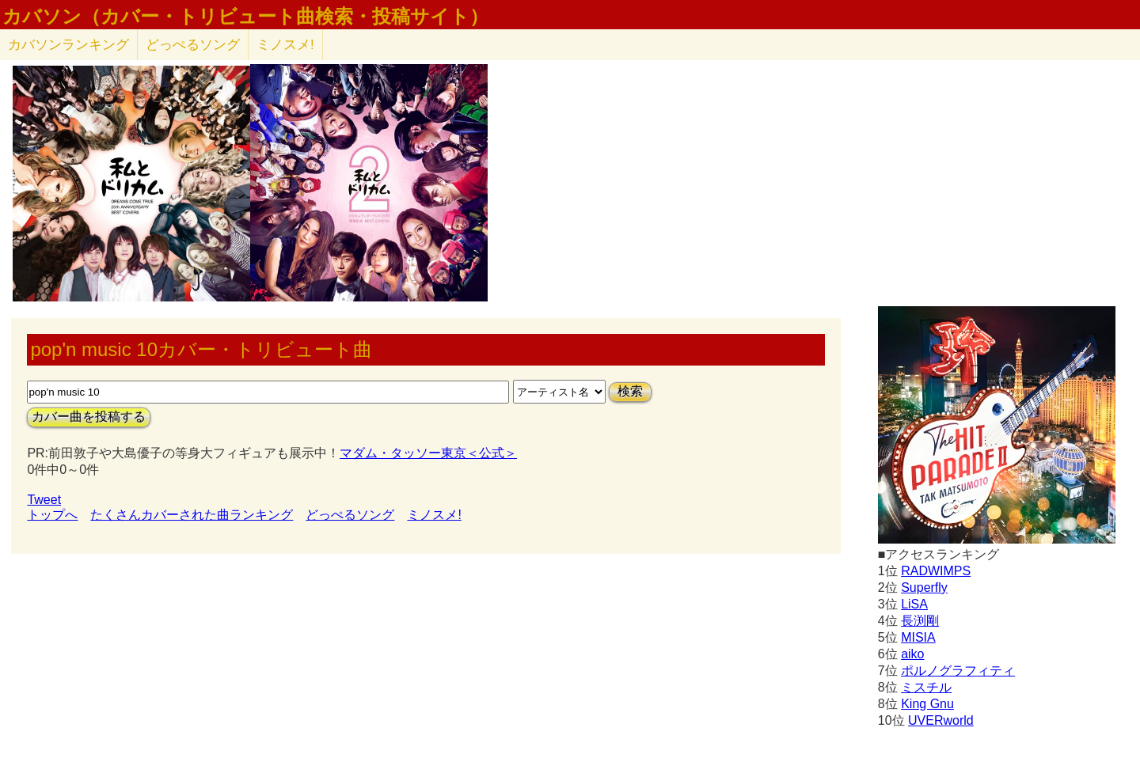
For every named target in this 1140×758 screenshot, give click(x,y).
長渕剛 (920, 620)
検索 (630, 391)
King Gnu (927, 704)
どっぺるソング (193, 44)
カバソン (68, 44)
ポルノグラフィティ (958, 670)
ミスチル (926, 687)
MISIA (918, 637)
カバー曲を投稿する (89, 416)
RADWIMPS (936, 571)
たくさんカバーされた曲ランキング (191, 514)
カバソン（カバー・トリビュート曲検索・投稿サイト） (245, 16)
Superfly (924, 587)
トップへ (52, 514)
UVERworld (941, 720)
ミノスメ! (285, 44)
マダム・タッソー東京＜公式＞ (428, 453)
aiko (912, 654)
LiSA (914, 604)
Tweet (44, 499)
